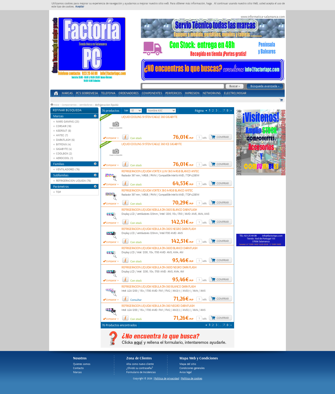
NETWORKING (212, 93)
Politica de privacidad (166, 378)
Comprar (223, 137)
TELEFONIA (108, 93)
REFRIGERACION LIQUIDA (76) (73, 180)
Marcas (67, 93)
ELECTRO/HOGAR (235, 93)
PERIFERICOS (173, 93)
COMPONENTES (152, 93)
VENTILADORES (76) (68, 169)
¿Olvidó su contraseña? (139, 368)
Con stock (136, 138)
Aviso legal (185, 372)
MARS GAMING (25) (67, 121)
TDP (58, 192)
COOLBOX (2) (64, 153)
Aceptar (79, 6)
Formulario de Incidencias (141, 372)
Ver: (127, 110)
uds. (204, 137)
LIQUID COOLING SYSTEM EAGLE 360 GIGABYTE (149, 117)
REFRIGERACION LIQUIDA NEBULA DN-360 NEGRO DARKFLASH (158, 306)
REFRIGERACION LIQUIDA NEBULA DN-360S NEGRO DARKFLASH (158, 229)
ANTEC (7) (62, 135)
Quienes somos (81, 364)
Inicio (55, 105)
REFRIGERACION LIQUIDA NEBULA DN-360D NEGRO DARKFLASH (158, 267)
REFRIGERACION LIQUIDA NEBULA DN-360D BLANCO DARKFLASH (159, 248)
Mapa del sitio (187, 364)
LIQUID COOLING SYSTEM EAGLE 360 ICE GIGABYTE (151, 144)
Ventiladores (85, 105)
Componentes (69, 105)
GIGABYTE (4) (64, 149)
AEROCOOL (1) (64, 158)
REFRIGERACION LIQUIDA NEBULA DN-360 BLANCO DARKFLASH (158, 287)
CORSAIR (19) (63, 126)
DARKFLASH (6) (65, 140)
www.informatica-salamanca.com (263, 17)
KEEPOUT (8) (63, 130)
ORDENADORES (129, 93)
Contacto (78, 368)
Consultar (136, 300)
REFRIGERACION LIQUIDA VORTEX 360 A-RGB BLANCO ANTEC (157, 190)
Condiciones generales (192, 368)
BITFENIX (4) (63, 144)
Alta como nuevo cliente (140, 364)
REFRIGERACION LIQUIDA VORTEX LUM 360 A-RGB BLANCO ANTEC (160, 171)
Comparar (111, 138)
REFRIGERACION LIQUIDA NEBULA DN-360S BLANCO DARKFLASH (159, 210)
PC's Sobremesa (87, 93)
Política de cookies (191, 378)
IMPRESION (192, 93)
